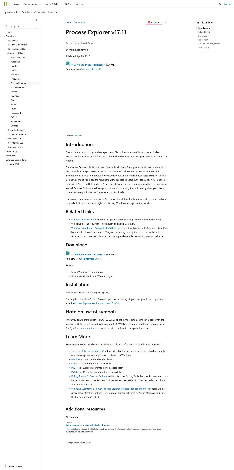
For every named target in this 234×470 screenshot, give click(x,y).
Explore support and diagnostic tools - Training (88, 425)
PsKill (74, 371)
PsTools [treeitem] (14, 117)
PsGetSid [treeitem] (15, 95)
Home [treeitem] (8, 32)
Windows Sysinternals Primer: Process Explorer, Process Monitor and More (110, 388)
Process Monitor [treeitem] (18, 87)
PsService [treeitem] (15, 108)
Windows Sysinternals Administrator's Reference (96, 227)
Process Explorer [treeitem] (18, 83)
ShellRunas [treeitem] (16, 121)
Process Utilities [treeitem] (18, 57)
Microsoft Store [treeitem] (15, 147)
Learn (68, 22)
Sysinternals (79, 22)
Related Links (204, 31)
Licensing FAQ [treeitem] (12, 164)
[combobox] (20, 26)
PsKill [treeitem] (13, 100)
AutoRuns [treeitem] (15, 61)
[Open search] (220, 4)
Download (202, 35)
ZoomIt (79, 135)
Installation (203, 39)
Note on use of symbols (209, 43)
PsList (74, 367)
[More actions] (165, 22)
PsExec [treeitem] (14, 91)
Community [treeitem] (11, 151)
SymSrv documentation (82, 328)
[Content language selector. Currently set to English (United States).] (17, 465)
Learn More (203, 47)
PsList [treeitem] (13, 104)
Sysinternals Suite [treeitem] (16, 142)
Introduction (204, 27)
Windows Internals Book (83, 219)
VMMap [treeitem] (14, 125)
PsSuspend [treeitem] (16, 112)
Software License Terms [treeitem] (16, 159)
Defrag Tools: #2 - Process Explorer (89, 376)
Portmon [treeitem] (15, 74)
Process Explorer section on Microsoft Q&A (96, 303)
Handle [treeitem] (14, 66)
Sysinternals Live (90, 68)
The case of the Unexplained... (86, 350)
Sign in (227, 3)
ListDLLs (75, 363)
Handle (75, 359)
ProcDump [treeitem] (16, 78)
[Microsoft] (5, 4)
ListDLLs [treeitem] (14, 70)
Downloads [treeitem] (13, 40)
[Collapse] (36, 20)
